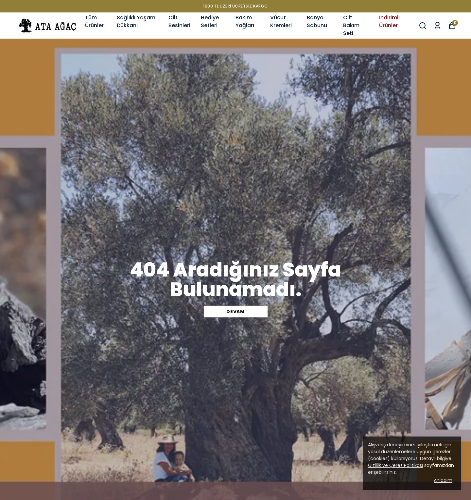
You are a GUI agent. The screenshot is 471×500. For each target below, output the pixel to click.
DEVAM (235, 311)
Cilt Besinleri (179, 21)
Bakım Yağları (245, 21)
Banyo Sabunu (317, 21)
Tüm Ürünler (94, 21)
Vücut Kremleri (281, 21)
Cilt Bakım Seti (351, 25)
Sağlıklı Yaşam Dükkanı (136, 21)
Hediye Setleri (210, 21)
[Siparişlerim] (437, 26)
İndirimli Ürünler (389, 21)
